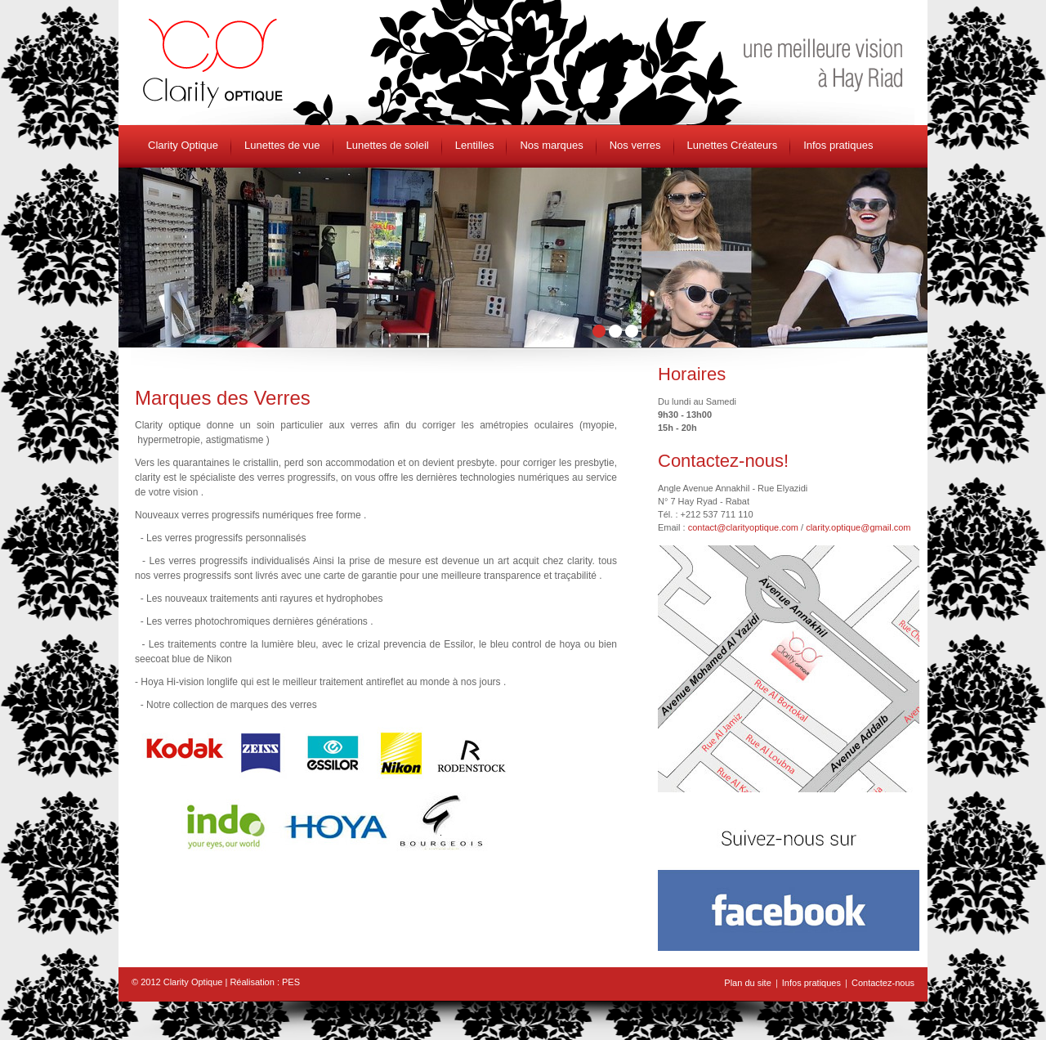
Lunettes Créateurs (732, 145)
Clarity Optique (183, 145)
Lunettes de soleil (387, 145)
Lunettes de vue (282, 145)
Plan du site (747, 983)
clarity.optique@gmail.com (858, 527)
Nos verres (635, 145)
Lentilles (474, 145)
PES (291, 982)
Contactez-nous (883, 983)
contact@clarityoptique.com (743, 527)
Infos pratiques (838, 145)
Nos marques (551, 145)
